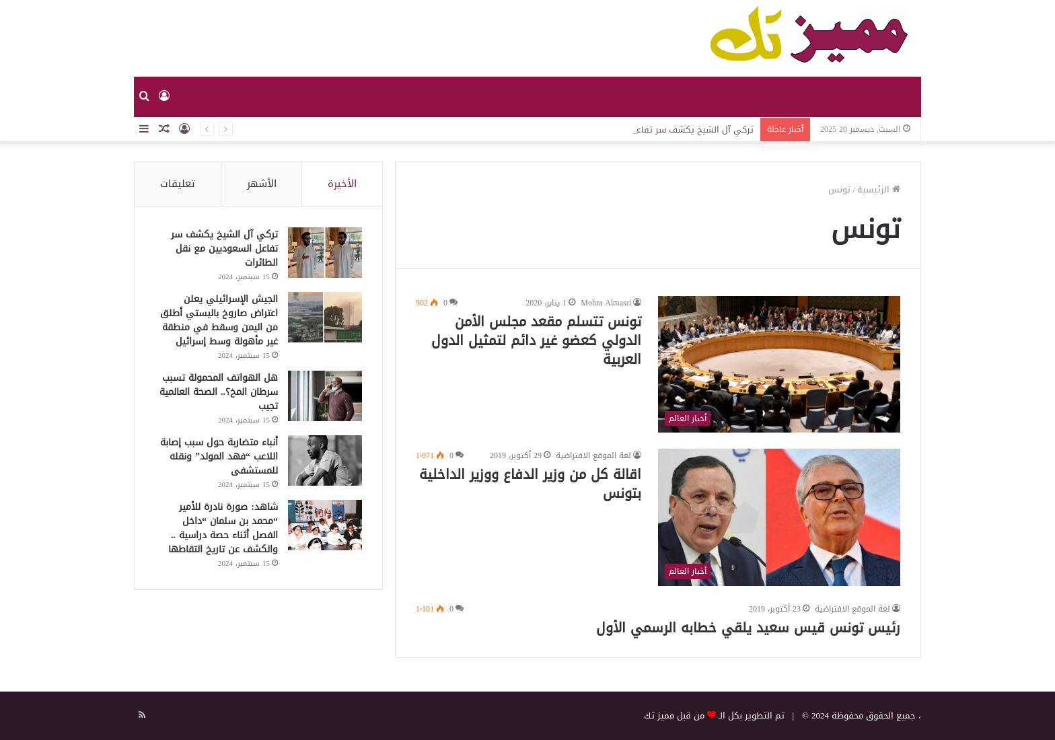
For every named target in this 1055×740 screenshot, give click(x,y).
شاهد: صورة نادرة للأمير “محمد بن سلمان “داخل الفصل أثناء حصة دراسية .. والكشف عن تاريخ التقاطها (223, 528)
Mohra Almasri (606, 302)
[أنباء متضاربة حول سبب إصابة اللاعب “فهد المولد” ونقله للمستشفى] (325, 460)
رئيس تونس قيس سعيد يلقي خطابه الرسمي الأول (748, 627)
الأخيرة (342, 183)
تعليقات (177, 183)
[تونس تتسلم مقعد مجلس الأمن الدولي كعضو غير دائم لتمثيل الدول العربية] (779, 364)
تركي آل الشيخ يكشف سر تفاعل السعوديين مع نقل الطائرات (224, 248)
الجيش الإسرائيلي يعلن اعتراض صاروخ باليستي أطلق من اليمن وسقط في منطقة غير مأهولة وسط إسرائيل (219, 320)
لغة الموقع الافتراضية (593, 455)
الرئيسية (878, 189)
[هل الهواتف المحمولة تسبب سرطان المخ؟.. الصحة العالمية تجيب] (325, 396)
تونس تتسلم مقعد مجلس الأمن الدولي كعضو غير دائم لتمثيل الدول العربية (536, 340)
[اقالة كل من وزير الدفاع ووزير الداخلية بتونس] (779, 517)
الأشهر (262, 183)
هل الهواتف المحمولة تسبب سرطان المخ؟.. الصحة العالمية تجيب (218, 392)
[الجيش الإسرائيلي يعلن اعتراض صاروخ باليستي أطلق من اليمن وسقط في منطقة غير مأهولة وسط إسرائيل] (325, 317)
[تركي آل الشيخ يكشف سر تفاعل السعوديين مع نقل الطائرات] (325, 252)
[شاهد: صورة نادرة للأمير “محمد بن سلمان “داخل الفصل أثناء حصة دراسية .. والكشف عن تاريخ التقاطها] (325, 525)
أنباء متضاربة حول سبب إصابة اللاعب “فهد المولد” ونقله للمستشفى (219, 456)
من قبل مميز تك (674, 715)
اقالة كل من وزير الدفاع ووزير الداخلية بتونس (530, 483)
